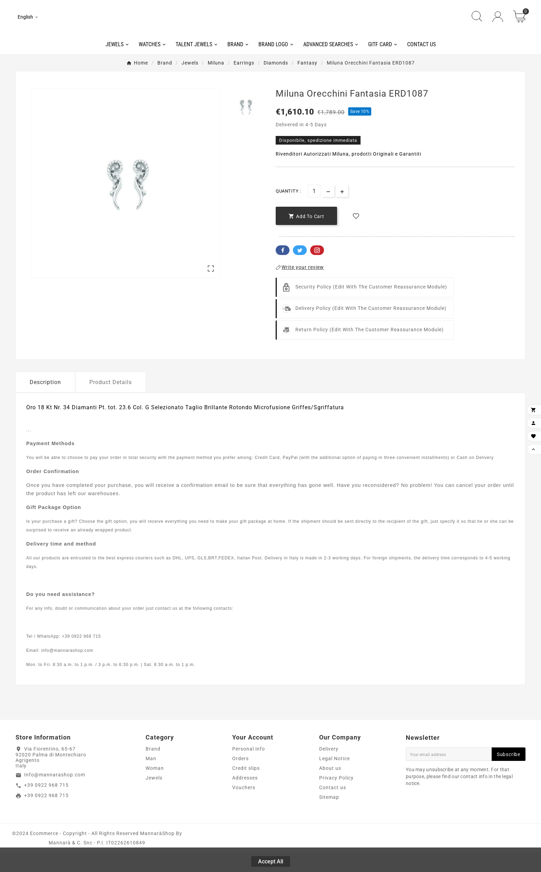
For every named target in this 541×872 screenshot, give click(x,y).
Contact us (332, 807)
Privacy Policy (336, 797)
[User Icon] (497, 26)
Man (151, 778)
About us (330, 787)
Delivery (328, 768)
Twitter (300, 270)
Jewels (154, 797)
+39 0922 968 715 (46, 804)
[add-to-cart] (306, 235)
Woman (155, 787)
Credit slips (246, 787)
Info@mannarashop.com (54, 794)
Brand (153, 768)
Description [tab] (45, 402)
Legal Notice (334, 778)
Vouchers (243, 807)
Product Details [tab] (110, 402)
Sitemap (329, 816)
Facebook (282, 270)
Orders (240, 778)
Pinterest (317, 270)
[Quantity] (314, 210)
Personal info (248, 768)
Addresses (245, 797)
